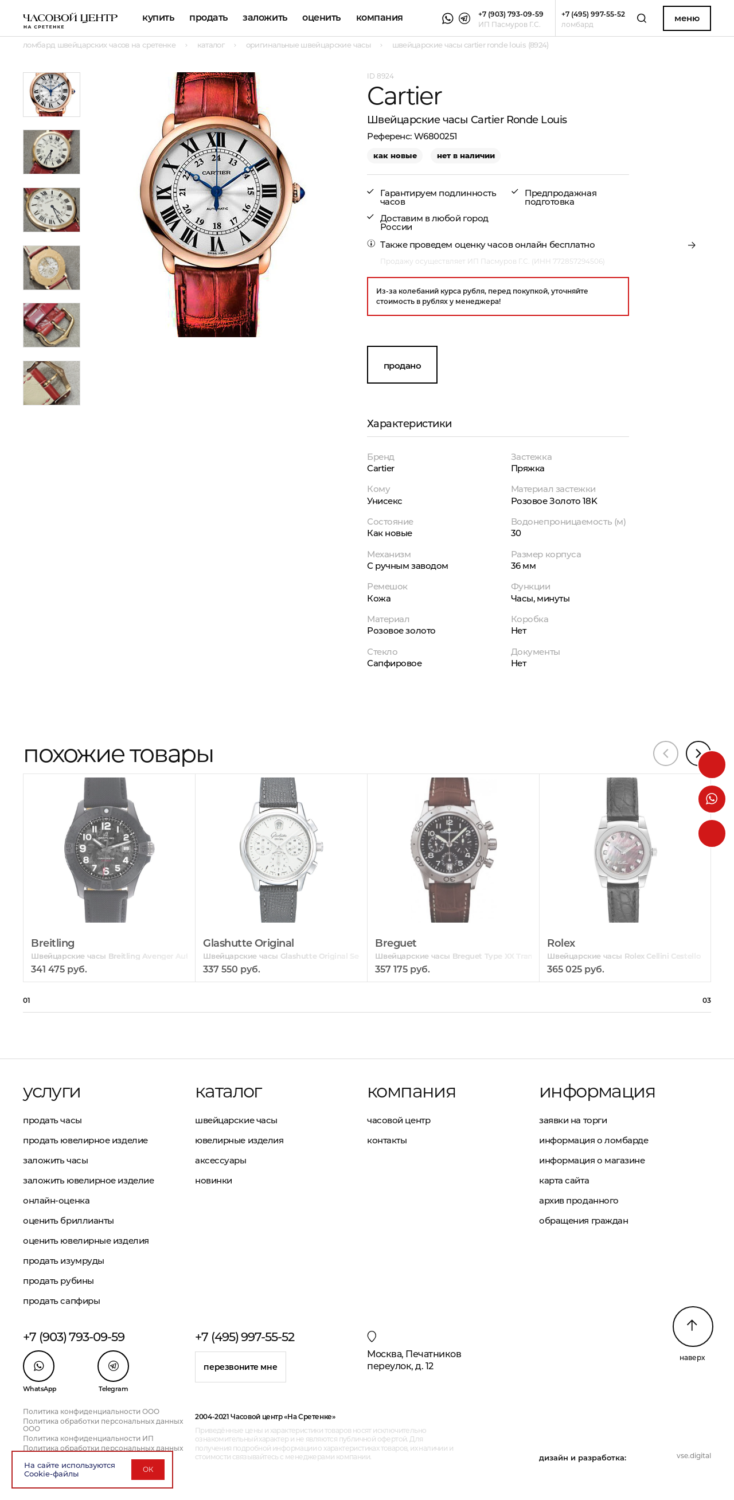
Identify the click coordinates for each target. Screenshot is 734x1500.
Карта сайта (564, 1180)
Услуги (51, 1091)
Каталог (228, 1091)
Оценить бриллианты (68, 1220)
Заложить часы (55, 1160)
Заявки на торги (573, 1120)
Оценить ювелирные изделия (86, 1240)
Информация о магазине (592, 1160)
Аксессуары (221, 1160)
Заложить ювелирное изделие (88, 1180)
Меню (686, 18)
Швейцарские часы (236, 1120)
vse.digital (694, 1455)
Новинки (213, 1180)
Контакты (387, 1140)
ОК (148, 1469)
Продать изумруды (63, 1260)
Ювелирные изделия (239, 1140)
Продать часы (52, 1120)
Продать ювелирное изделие (85, 1140)
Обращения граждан (583, 1220)
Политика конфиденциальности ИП (88, 1438)
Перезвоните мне (240, 1367)
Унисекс (385, 500)
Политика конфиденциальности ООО (91, 1411)
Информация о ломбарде (594, 1140)
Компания (379, 17)
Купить (158, 17)
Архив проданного (579, 1200)
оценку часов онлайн (501, 244)
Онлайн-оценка (56, 1200)
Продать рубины (58, 1280)
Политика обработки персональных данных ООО (103, 1424)
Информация (597, 1091)
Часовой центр (398, 1120)
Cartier (381, 468)
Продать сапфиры (61, 1300)
